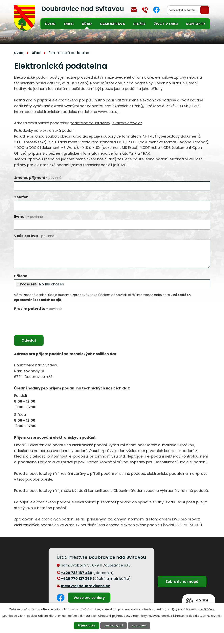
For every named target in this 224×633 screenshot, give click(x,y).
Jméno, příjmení (37, 177)
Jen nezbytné (113, 625)
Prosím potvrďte (38, 308)
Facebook (156, 10)
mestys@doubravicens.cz (134, 9)
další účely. (207, 609)
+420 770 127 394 (145, 10)
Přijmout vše (87, 625)
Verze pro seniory (89, 597)
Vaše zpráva (34, 235)
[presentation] (44, 320)
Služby (139, 23)
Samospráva (112, 23)
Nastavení (139, 625)
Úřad (87, 23)
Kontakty (195, 23)
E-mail (28, 216)
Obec (69, 23)
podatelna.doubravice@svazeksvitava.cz (106, 122)
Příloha (21, 275)
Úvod (50, 23)
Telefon (21, 197)
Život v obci (166, 23)
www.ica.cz (108, 111)
